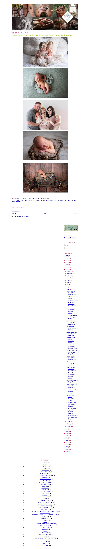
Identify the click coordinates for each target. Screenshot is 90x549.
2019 (67, 269)
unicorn (45, 543)
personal (45, 520)
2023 (67, 260)
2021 (67, 264)
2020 (67, 267)
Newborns (66, 200)
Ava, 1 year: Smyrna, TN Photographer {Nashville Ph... (71, 322)
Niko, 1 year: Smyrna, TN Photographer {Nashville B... (72, 333)
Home (45, 213)
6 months (45, 466)
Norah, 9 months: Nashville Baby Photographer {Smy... (72, 346)
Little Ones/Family (44, 504)
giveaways (45, 493)
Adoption (45, 470)
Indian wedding (45, 497)
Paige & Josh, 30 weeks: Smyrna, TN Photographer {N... (72, 386)
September (69, 278)
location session (45, 505)
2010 (67, 446)
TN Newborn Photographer (44, 538)
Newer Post (14, 213)
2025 (67, 255)
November (69, 273)
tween (45, 540)
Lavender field (45, 500)
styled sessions (45, 534)
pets (45, 522)
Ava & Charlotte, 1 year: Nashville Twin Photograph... (72, 352)
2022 (67, 262)
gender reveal (45, 491)
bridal (45, 480)
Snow (45, 531)
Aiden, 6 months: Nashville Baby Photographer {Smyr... (72, 304)
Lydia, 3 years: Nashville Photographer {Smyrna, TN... (72, 391)
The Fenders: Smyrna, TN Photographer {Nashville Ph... (72, 363)
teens (45, 536)
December (69, 271)
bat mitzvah (45, 471)
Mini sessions (45, 513)
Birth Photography (45, 475)
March (68, 421)
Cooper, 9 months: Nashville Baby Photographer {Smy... (72, 369)
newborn (60, 200)
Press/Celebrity (45, 525)
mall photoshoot (45, 507)
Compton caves (45, 484)
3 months (45, 464)
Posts (66, 245)
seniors (45, 529)
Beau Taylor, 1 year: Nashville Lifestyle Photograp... (71, 404)
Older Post (76, 213)
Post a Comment (15, 211)
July (68, 282)
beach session (45, 473)
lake (45, 498)
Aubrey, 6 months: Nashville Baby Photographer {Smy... (72, 293)
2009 (67, 449)
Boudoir (45, 477)
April (68, 289)
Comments (68, 248)
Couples (45, 486)
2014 (67, 437)
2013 (67, 440)
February (69, 423)
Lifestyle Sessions (45, 502)
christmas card (45, 482)
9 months (45, 468)
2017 (67, 431)
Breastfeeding (45, 479)
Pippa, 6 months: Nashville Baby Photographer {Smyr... (72, 358)
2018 (67, 429)
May (68, 287)
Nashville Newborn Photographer (47, 200)
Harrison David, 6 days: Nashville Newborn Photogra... (72, 417)
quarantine (45, 527)
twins (45, 541)
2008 (67, 451)
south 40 (45, 532)
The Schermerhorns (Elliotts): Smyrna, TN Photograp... (72, 328)
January (69, 426)
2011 (67, 444)
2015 (67, 435)
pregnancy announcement (45, 523)
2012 (67, 442)
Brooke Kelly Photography (70, 237)
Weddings (45, 545)
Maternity (44, 509)
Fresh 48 (45, 489)
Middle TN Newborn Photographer (26, 200)
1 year (45, 462)
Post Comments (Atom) (23, 216)
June (68, 284)
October (69, 275)
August (69, 280)
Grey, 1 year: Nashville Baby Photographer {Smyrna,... (72, 317)
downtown (45, 488)
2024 (67, 258)
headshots (45, 495)
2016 (67, 433)
